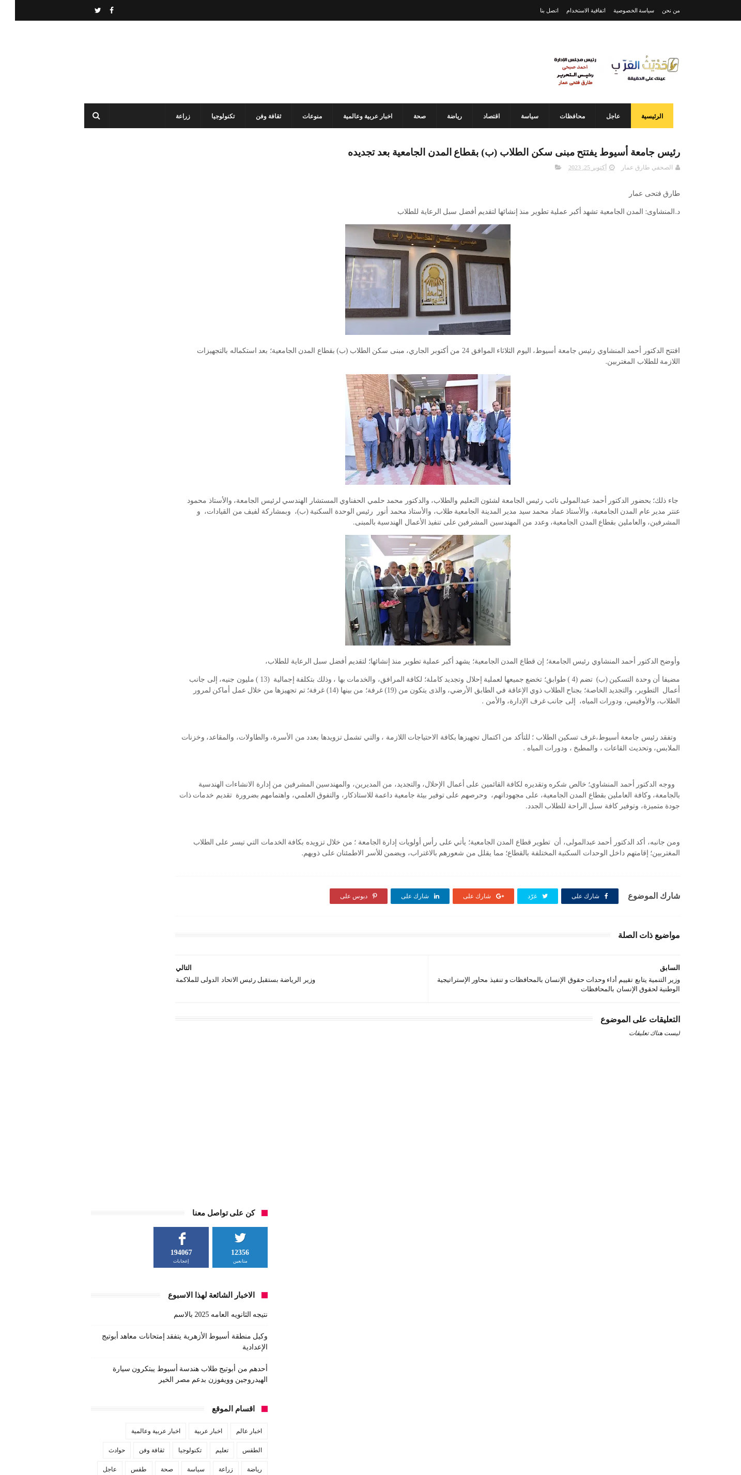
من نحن (656, 10)
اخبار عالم (234, 370)
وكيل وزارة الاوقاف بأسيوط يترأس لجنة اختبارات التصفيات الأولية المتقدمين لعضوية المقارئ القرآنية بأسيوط (346, 1413)
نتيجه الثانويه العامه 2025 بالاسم (206, 253)
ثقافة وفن (260, 116)
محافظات (564, 116)
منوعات (304, 116)
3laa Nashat (497, 1459)
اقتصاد (483, 116)
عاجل (605, 116)
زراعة (174, 116)
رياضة (446, 116)
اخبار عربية (193, 370)
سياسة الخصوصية (619, 10)
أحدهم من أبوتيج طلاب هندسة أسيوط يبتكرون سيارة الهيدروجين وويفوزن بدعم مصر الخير (350, 1345)
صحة (411, 116)
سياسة (521, 116)
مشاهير (176, 427)
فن (243, 427)
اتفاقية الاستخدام (571, 10)
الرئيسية (644, 116)
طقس (124, 408)
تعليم (206, 389)
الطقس (237, 389)
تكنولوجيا (214, 116)
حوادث (102, 389)
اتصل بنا (534, 10)
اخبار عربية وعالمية (359, 116)
